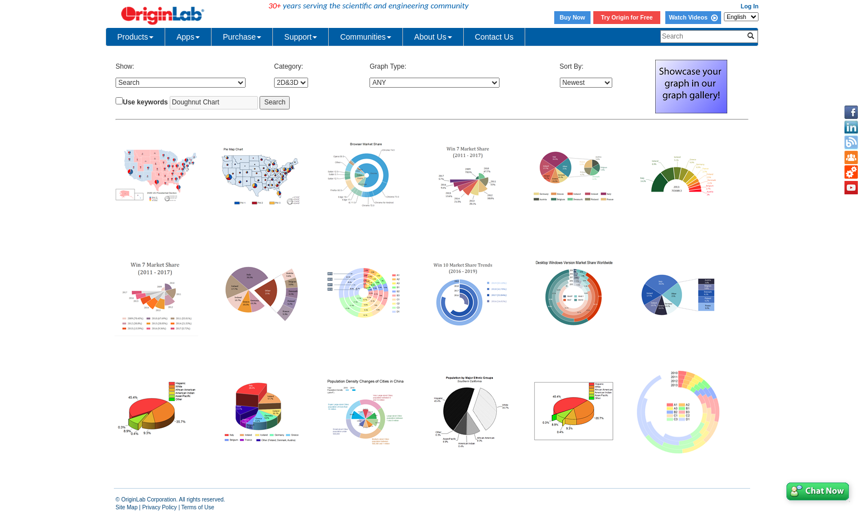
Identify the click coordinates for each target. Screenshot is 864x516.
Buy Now (572, 17)
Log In (750, 6)
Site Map (126, 507)
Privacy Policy (159, 507)
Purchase (242, 36)
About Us (433, 36)
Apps (188, 36)
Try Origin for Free (627, 17)
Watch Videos (693, 17)
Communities (365, 36)
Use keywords (145, 102)
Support (300, 36)
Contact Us (494, 36)
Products (135, 36)
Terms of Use (197, 507)
